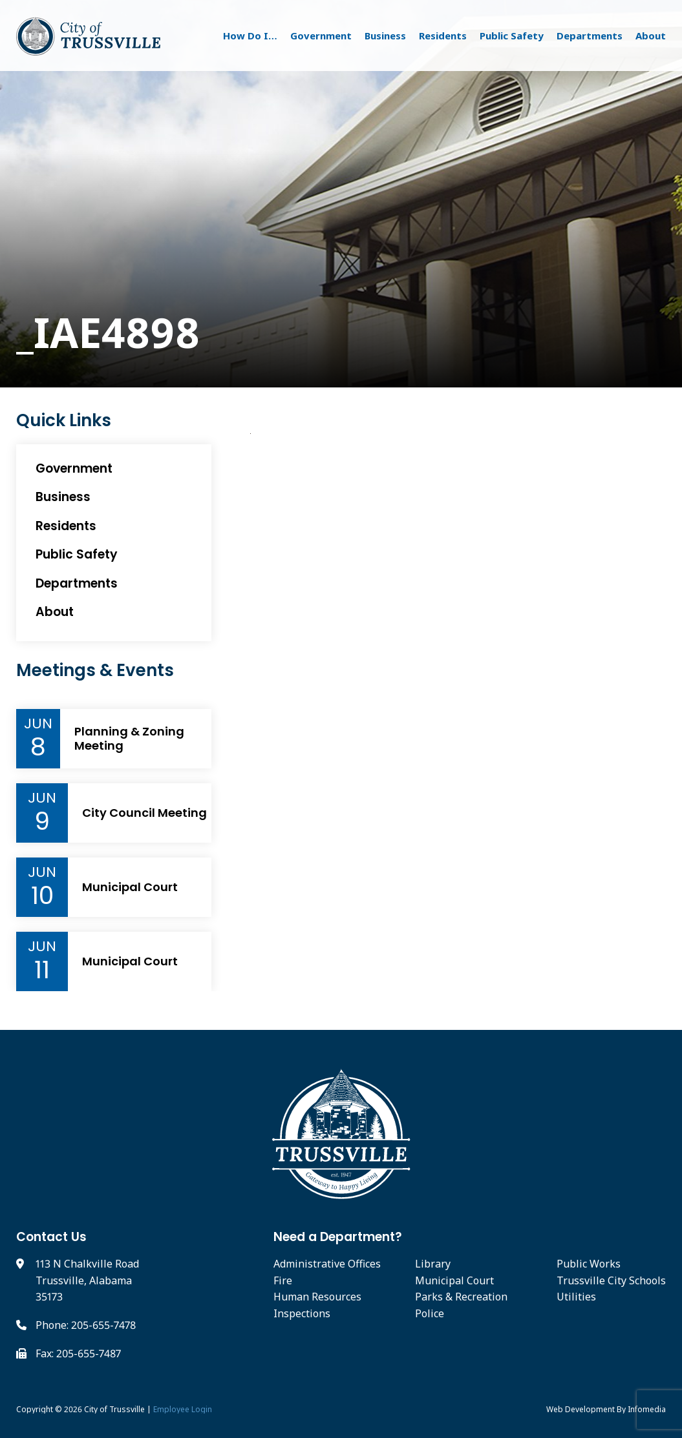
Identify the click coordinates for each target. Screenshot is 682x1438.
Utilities (576, 1296)
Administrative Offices (327, 1264)
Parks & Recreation (461, 1296)
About (650, 35)
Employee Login (182, 1409)
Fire (282, 1280)
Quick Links (63, 421)
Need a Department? (337, 1237)
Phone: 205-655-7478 (86, 1325)
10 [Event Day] (42, 895)
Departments (590, 35)
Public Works (589, 1264)
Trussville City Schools (611, 1280)
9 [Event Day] (42, 821)
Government (321, 35)
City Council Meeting (144, 813)
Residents (443, 35)
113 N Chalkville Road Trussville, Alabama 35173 (87, 1280)
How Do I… (250, 35)
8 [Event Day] (38, 747)
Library (433, 1264)
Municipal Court (130, 887)
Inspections (301, 1313)
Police (429, 1313)
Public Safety (512, 35)
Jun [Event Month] (38, 723)
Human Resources (317, 1296)
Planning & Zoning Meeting (129, 738)
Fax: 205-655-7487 (78, 1353)
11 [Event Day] (42, 970)
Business (385, 35)
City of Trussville (114, 1409)
